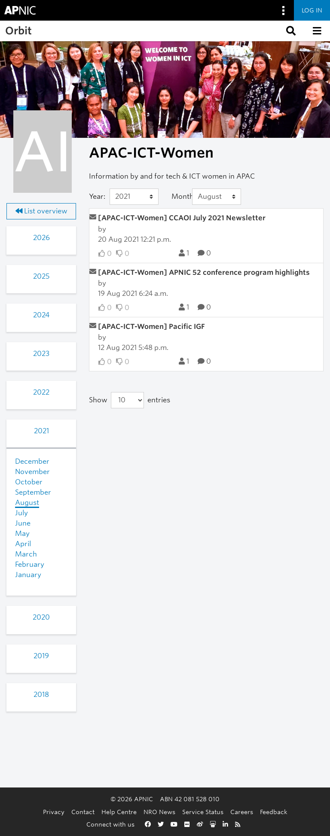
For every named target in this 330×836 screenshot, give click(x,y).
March (26, 554)
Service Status (202, 811)
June (23, 523)
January (28, 575)
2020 (41, 617)
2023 (41, 354)
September (33, 492)
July (21, 513)
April (23, 544)
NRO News (159, 811)
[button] (290, 31)
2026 (41, 238)
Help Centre (119, 811)
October (29, 482)
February (29, 564)
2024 (41, 315)
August (27, 503)
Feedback (273, 811)
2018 (41, 694)
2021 (41, 431)
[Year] (134, 196)
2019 (41, 656)
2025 (41, 276)
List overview (41, 211)
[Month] (216, 196)
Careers (241, 811)
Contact (83, 811)
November (32, 472)
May (22, 533)
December (32, 461)
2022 (41, 392)
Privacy (53, 811)
